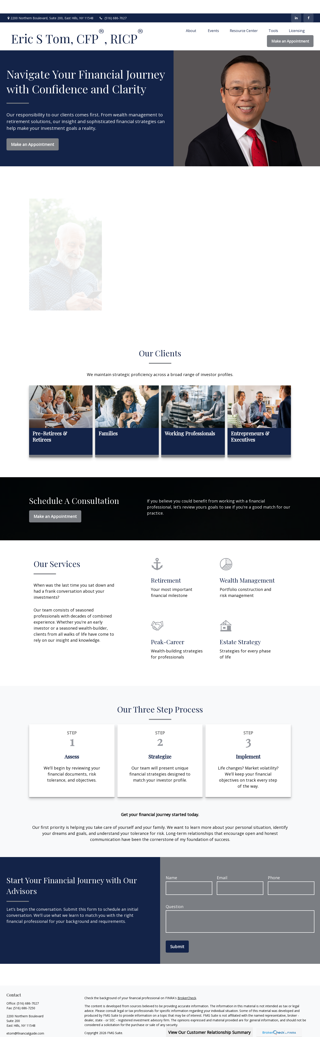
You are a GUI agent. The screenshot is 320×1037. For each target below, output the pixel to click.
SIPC (293, 1027)
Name (171, 864)
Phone (274, 864)
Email (222, 864)
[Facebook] (308, 4)
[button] (191, 17)
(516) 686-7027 (113, 4)
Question (174, 893)
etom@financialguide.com (25, 1020)
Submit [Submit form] (177, 933)
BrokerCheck (187, 984)
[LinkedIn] (296, 4)
